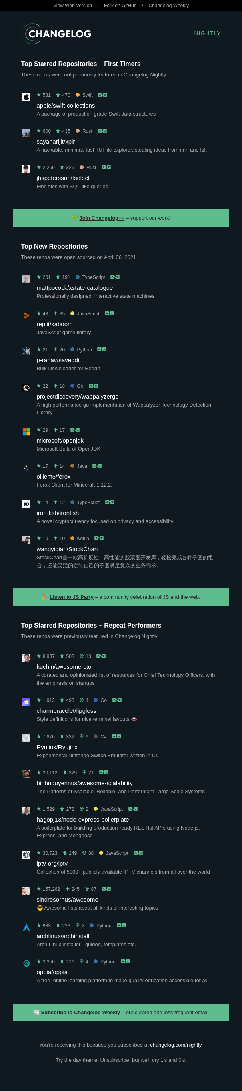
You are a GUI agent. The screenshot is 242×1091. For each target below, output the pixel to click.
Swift (84, 95)
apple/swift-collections (66, 105)
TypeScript (90, 277)
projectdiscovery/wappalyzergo (78, 396)
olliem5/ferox (54, 476)
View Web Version (72, 5)
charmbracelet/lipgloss (66, 710)
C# (100, 737)
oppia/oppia (52, 972)
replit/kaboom (55, 324)
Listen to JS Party (72, 597)
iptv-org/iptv (52, 863)
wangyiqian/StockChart (67, 549)
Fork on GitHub (120, 5)
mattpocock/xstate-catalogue (75, 287)
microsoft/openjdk (60, 440)
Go (77, 386)
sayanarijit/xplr (56, 141)
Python (81, 350)
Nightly (207, 33)
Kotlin (79, 538)
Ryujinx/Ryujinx (57, 747)
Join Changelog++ (102, 218)
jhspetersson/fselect (63, 177)
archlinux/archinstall (63, 936)
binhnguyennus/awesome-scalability (85, 783)
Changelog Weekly (168, 5)
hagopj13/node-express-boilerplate (83, 819)
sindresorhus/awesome (67, 899)
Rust (84, 131)
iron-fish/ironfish (58, 512)
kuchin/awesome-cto (64, 666)
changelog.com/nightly (175, 1045)
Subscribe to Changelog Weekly (80, 1012)
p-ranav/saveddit (59, 360)
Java (78, 466)
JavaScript (85, 314)
